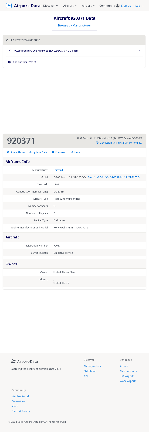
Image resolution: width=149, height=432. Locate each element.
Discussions (18, 401)
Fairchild (58, 170)
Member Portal (20, 396)
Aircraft (124, 366)
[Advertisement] (74, 100)
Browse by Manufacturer (74, 25)
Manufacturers (128, 371)
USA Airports (127, 376)
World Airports (128, 381)
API (86, 376)
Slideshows (90, 371)
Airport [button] (88, 6)
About (14, 406)
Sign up (126, 6)
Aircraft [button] (70, 6)
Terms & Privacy (20, 411)
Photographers (92, 366)
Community (107, 6)
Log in (139, 6)
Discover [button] (50, 6)
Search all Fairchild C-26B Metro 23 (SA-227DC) (114, 177)
